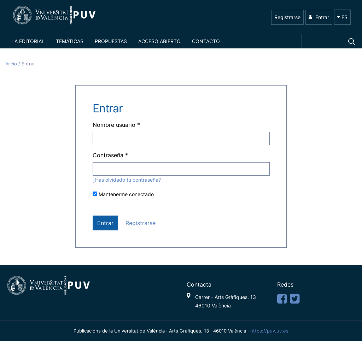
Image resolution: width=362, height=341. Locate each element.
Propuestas (111, 41)
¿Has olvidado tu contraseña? (127, 180)
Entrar (319, 17)
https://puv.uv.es (269, 331)
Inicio (12, 63)
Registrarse (287, 17)
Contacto (206, 41)
